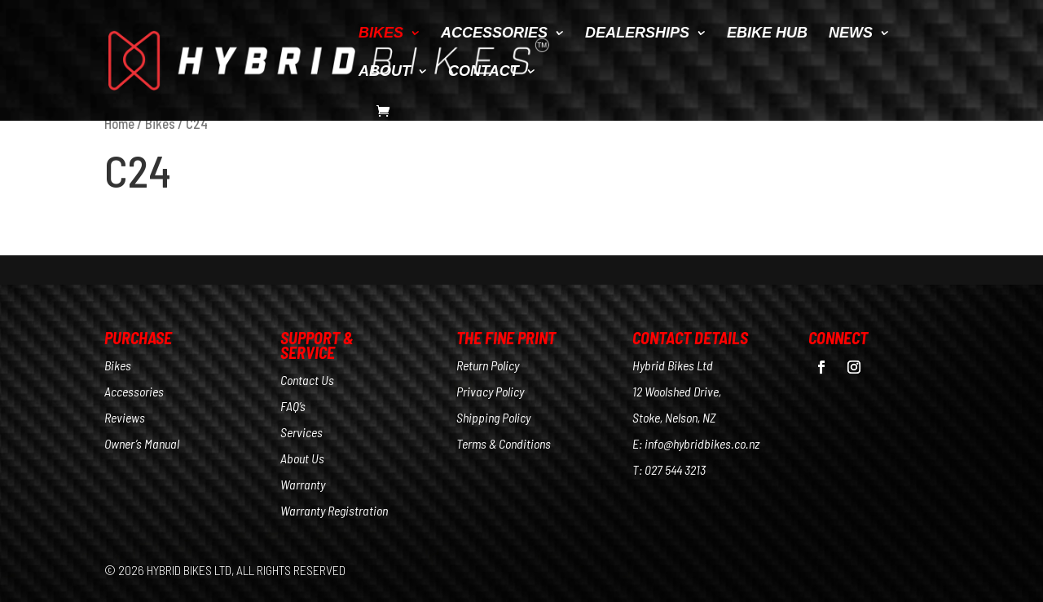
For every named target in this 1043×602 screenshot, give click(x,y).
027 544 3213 (675, 469)
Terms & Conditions (503, 443)
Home (119, 123)
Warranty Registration (334, 510)
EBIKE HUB (767, 34)
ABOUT (385, 72)
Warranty (302, 484)
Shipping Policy (493, 417)
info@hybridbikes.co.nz (702, 443)
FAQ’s (293, 406)
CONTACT (483, 72)
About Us (302, 458)
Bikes (160, 123)
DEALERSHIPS (637, 34)
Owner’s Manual (141, 443)
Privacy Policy (490, 391)
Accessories (134, 391)
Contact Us (307, 379)
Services (301, 432)
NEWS (851, 34)
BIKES (381, 34)
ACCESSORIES (494, 34)
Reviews (124, 417)
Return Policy (487, 365)
